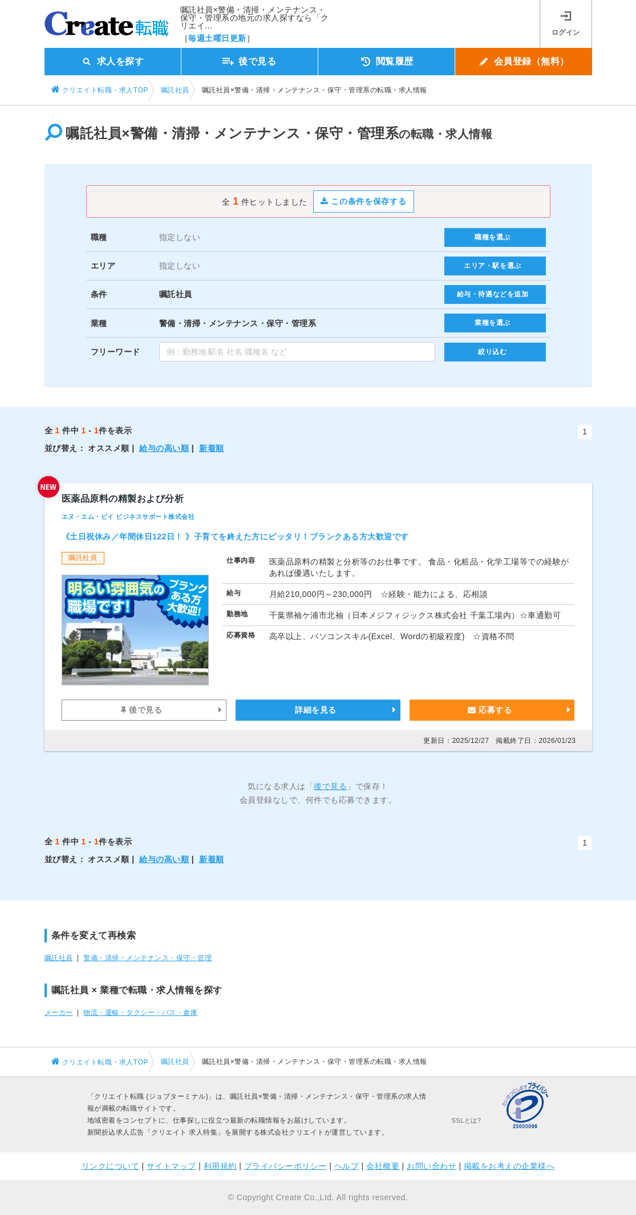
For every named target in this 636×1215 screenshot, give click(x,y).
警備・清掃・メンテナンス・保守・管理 (147, 958)
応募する (490, 709)
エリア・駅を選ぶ (492, 266)
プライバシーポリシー (285, 1166)
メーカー (58, 1013)
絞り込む (492, 352)
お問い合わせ (431, 1166)
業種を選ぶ (493, 323)
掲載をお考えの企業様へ (509, 1166)
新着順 (211, 448)
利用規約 (220, 1166)
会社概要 (382, 1166)
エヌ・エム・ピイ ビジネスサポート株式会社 (128, 516)
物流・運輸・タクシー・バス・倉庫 (140, 1013)
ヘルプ (346, 1166)
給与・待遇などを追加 (493, 294)
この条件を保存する (364, 201)
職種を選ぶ (493, 237)
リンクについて (111, 1166)
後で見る (141, 709)
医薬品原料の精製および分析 (123, 498)
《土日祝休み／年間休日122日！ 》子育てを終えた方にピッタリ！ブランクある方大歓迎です (235, 536)
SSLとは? (466, 1120)
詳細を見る (316, 709)
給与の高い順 (164, 448)
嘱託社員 (58, 958)
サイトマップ (171, 1166)
